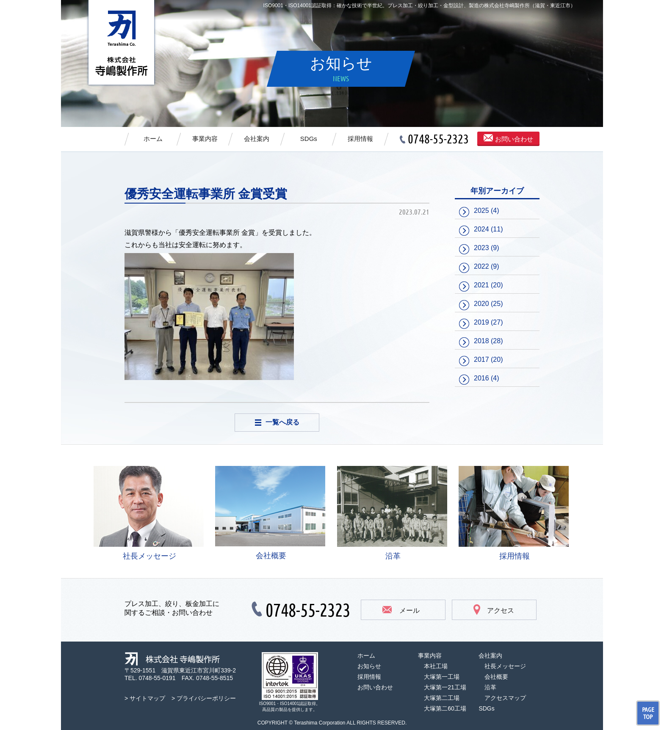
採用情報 (360, 138)
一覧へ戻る (277, 422)
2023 (481, 247)
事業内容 (205, 138)
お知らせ (369, 666)
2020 (481, 303)
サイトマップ (147, 698)
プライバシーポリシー (206, 698)
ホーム (153, 138)
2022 (481, 266)
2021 (481, 285)
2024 (481, 229)
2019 (481, 322)
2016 (481, 378)
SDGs (308, 138)
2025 (481, 210)
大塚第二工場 (441, 697)
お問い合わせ (508, 138)
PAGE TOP (648, 713)
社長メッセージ (149, 513)
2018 (481, 340)
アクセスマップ (505, 697)
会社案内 (256, 138)
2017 (481, 359)
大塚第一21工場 (445, 687)
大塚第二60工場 (445, 708)
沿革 (392, 513)
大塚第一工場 (441, 676)
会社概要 (270, 513)
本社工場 (436, 666)
